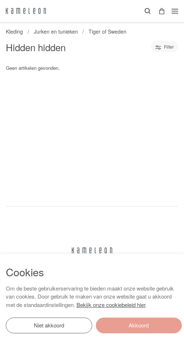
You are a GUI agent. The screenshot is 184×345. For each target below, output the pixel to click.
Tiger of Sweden (107, 31)
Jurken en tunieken (56, 31)
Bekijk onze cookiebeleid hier (111, 304)
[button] (159, 11)
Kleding (14, 31)
